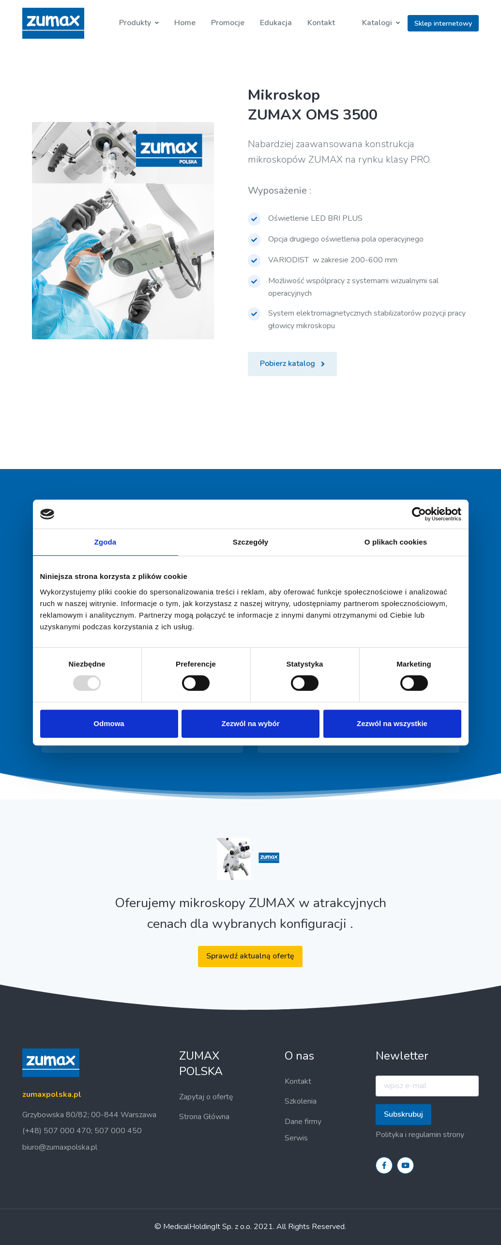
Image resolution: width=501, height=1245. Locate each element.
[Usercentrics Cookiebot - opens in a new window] (419, 514)
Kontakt (321, 22)
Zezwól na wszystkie (392, 723)
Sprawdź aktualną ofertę (250, 956)
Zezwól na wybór (250, 723)
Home (185, 22)
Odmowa (108, 723)
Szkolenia (301, 1101)
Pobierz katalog (292, 363)
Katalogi (377, 22)
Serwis (296, 1138)
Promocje (227, 22)
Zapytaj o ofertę (206, 1097)
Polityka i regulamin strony (420, 1134)
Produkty (135, 22)
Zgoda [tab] (105, 542)
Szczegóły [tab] (250, 542)
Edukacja (276, 22)
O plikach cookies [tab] (395, 542)
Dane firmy (303, 1121)
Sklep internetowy (443, 23)
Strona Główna (204, 1116)
